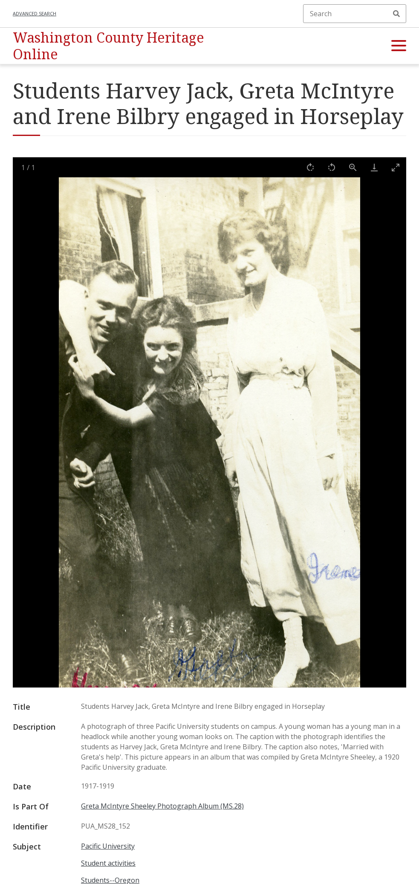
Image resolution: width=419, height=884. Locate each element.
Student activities (108, 863)
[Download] (374, 167)
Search (396, 13)
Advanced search (34, 13)
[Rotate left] (331, 167)
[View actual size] (353, 167)
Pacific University (108, 846)
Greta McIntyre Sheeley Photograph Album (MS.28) (162, 806)
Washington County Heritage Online (108, 45)
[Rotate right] (310, 167)
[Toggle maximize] (395, 167)
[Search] (354, 13)
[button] (398, 46)
